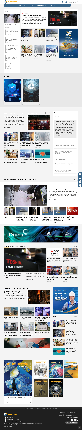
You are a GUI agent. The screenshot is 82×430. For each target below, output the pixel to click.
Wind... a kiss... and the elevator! (39, 38)
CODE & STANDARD (12, 103)
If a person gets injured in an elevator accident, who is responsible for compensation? (64, 165)
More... (47, 113)
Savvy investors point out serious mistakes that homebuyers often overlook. (70, 278)
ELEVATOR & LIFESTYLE (10, 180)
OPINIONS (35, 180)
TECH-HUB (25, 288)
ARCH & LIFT (36, 42)
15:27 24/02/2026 (53, 199)
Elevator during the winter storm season (26, 318)
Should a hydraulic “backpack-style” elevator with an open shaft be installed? (64, 152)
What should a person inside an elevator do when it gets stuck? (62, 117)
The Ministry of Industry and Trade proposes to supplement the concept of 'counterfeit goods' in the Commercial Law (26, 55)
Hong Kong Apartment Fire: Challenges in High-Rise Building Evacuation (13, 292)
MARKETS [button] (31, 5)
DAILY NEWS (8, 34)
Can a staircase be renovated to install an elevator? (64, 146)
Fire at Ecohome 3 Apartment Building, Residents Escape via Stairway (12, 65)
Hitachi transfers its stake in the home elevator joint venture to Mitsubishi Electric (53, 260)
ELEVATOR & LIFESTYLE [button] (41, 5)
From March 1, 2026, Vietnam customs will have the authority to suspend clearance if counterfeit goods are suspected (12, 48)
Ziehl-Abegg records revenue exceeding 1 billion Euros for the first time (51, 55)
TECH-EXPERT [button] (52, 5)
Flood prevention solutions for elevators (11, 318)
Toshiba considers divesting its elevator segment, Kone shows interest (12, 39)
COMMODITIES (14, 246)
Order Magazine (27, 401)
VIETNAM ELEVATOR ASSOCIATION (50, 59)
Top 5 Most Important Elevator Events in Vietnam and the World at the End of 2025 (54, 278)
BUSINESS (8, 42)
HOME (20, 5)
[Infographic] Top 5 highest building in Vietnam (71, 217)
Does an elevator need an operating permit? (63, 140)
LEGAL (7, 52)
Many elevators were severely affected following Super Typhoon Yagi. (34, 218)
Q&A (55, 112)
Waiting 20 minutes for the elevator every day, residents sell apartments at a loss (51, 39)
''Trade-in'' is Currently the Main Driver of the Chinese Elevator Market (70, 260)
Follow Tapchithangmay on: (72, 417)
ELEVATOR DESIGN (31, 103)
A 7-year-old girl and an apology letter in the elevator (11, 25)
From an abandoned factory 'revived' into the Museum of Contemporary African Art (59, 219)
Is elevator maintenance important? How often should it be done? (63, 171)
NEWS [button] (25, 5)
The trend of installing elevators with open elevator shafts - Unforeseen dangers (47, 218)
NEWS (5, 113)
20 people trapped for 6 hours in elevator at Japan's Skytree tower (12, 31)
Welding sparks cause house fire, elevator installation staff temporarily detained (12, 57)
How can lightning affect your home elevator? (42, 333)
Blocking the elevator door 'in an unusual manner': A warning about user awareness (42, 319)
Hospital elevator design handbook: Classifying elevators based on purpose (10, 334)
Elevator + (7, 76)
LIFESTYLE (7, 27)
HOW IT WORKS (17, 288)
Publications (7, 357)
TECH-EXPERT (7, 288)
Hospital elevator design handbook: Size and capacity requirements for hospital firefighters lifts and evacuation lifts (27, 334)
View (6, 401)
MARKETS (6, 246)
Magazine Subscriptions (72, 422)
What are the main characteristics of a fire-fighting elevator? (64, 158)
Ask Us (74, 112)
